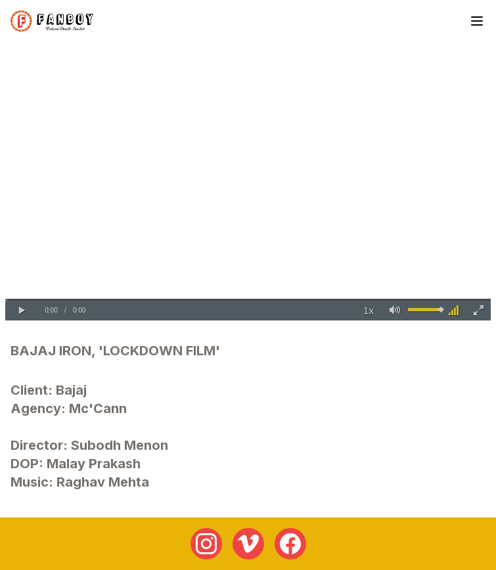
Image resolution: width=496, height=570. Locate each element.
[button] (21, 310)
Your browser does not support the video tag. (248, 183)
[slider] (248, 300)
